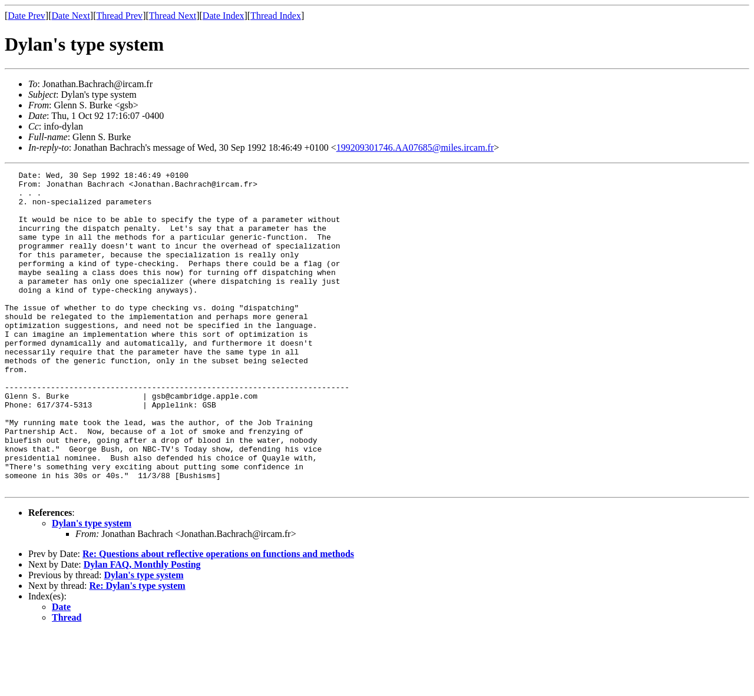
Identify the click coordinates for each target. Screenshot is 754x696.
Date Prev (26, 16)
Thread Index (275, 16)
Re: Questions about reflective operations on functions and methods (218, 617)
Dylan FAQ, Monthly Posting (142, 628)
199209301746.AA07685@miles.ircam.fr (415, 147)
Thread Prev (119, 16)
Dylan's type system (91, 587)
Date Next (71, 16)
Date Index (223, 16)
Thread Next (172, 16)
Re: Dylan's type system (138, 649)
